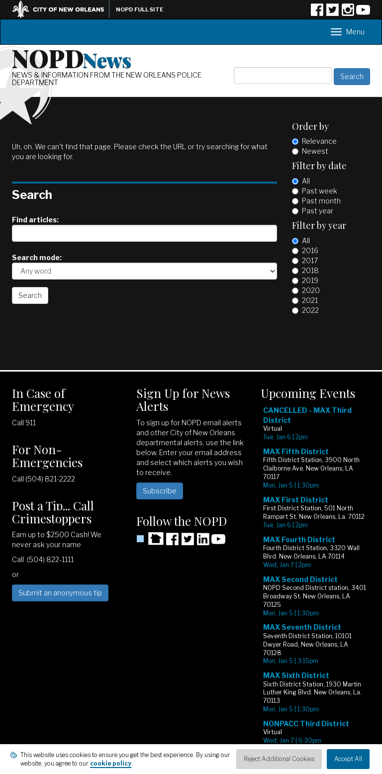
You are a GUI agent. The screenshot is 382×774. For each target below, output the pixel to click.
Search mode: (37, 257)
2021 (310, 300)
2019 (310, 280)
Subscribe (160, 490)
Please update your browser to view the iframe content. (315, 583)
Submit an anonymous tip (60, 592)
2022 (310, 310)
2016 (310, 250)
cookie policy (110, 763)
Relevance (319, 141)
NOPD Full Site (139, 9)
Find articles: (35, 219)
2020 (311, 290)
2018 (310, 270)
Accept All (348, 759)
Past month (321, 200)
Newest (315, 151)
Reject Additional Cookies (279, 759)
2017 (310, 260)
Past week (319, 191)
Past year (317, 210)
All (306, 181)
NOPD (71, 58)
